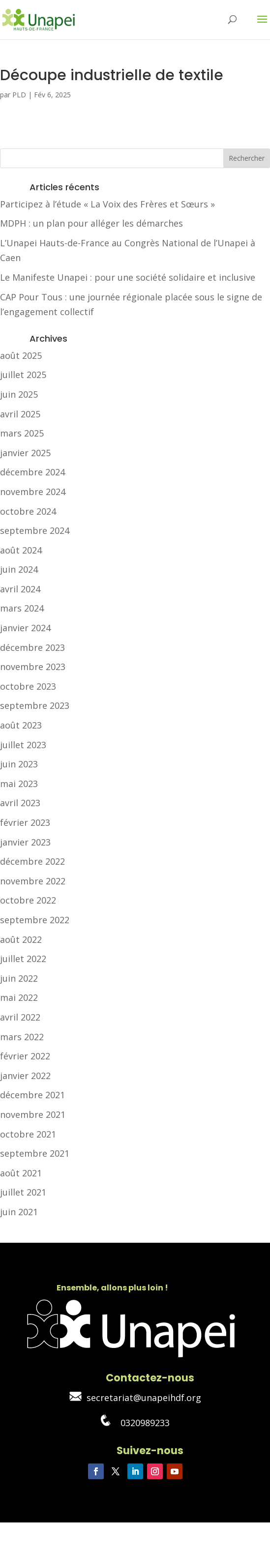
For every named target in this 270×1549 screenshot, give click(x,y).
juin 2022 (19, 978)
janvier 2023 (25, 842)
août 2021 (21, 1173)
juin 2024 (19, 569)
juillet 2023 (23, 745)
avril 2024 (20, 589)
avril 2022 (20, 1017)
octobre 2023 (28, 686)
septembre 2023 (34, 705)
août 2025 (21, 355)
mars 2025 (22, 433)
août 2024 (21, 550)
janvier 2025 (25, 453)
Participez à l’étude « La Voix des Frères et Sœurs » (107, 204)
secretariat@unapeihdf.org (135, 1397)
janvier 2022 (25, 1075)
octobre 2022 (28, 900)
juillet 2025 (23, 374)
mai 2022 (19, 997)
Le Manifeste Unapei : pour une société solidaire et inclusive (127, 277)
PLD (19, 94)
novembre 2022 (32, 881)
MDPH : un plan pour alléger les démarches (91, 223)
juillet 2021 (23, 1192)
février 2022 (25, 1056)
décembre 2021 (32, 1095)
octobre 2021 (28, 1134)
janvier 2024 (25, 628)
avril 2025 (20, 414)
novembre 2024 (32, 491)
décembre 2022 (32, 861)
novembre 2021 (32, 1114)
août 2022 (21, 939)
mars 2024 (22, 608)
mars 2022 (22, 1037)
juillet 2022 (23, 958)
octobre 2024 (28, 511)
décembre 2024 (32, 472)
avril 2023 (20, 803)
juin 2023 (19, 764)
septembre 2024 (34, 530)
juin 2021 (19, 1212)
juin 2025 (19, 394)
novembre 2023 (32, 666)
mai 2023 (19, 783)
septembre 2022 (34, 920)
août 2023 (21, 725)
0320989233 (135, 1423)
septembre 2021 (34, 1153)
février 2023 (25, 822)
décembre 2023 (32, 647)
